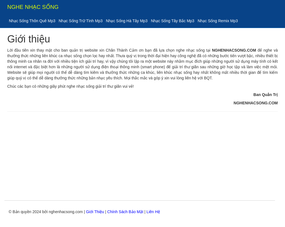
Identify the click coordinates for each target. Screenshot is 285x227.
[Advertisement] (142, 156)
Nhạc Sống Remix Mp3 (218, 21)
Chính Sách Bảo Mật (125, 212)
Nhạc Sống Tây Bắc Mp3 (172, 21)
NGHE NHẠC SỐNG (33, 7)
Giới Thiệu (95, 212)
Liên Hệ (153, 212)
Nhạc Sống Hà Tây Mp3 (127, 21)
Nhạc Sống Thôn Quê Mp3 (32, 21)
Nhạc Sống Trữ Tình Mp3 (81, 21)
